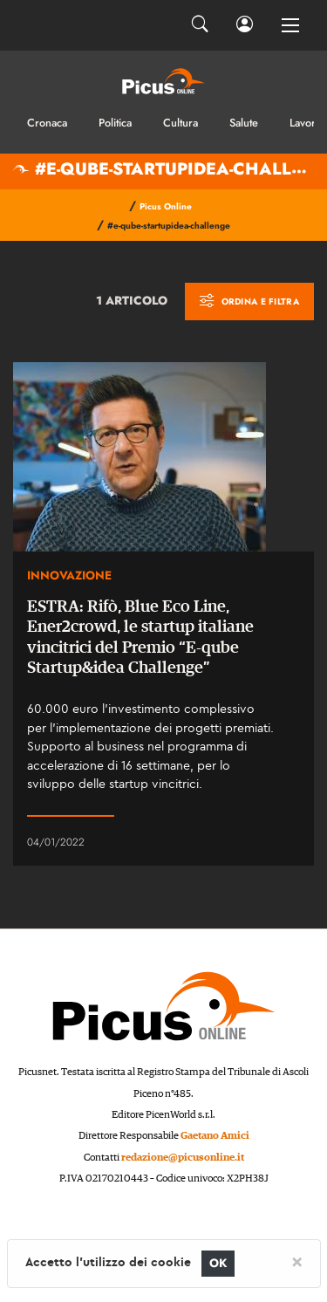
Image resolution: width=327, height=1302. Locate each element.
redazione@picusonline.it (182, 1157)
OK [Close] (218, 1263)
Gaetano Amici (215, 1135)
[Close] (297, 1261)
